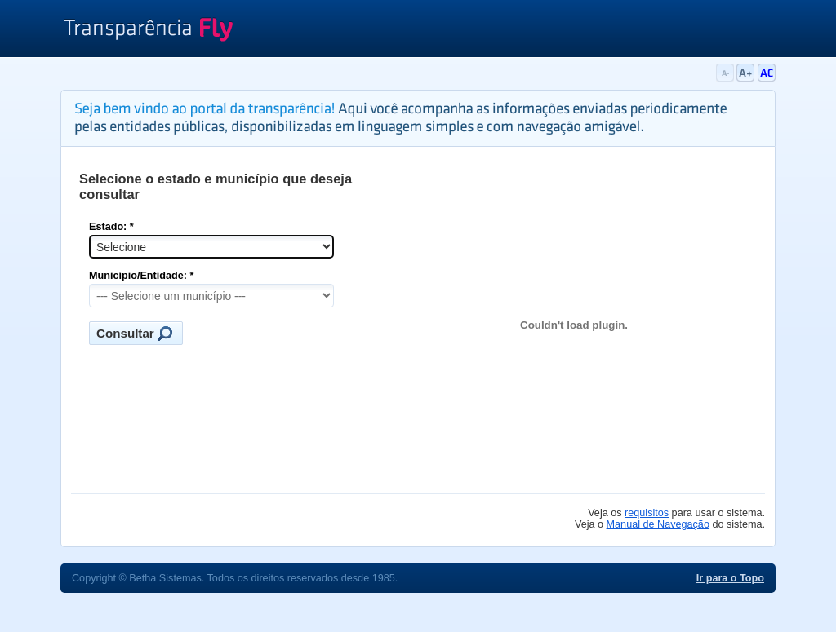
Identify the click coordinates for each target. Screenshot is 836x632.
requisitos (647, 513)
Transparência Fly (148, 31)
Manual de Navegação (658, 524)
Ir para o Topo (730, 578)
